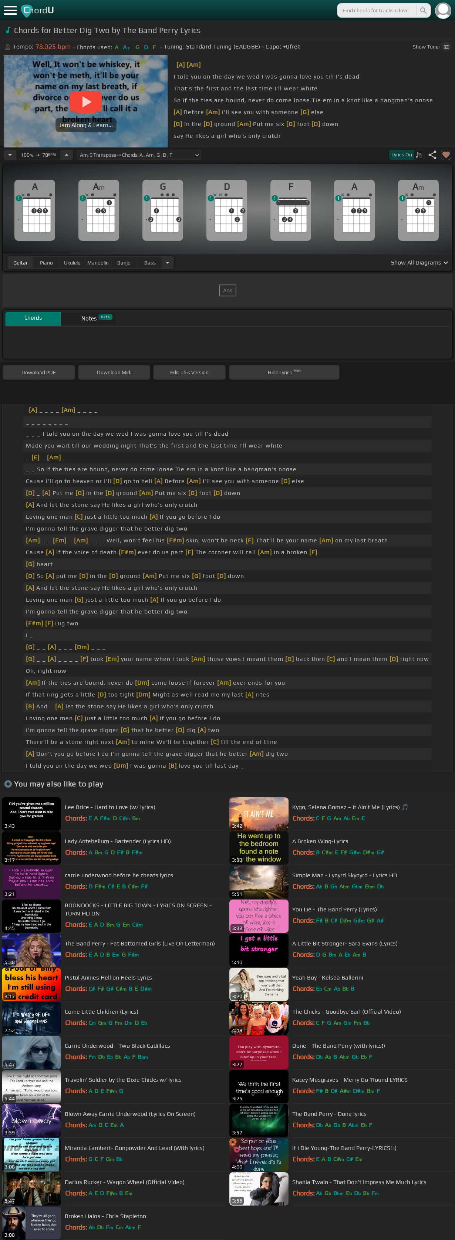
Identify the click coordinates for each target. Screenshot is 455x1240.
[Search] (422, 10)
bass (150, 263)
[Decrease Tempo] (10, 155)
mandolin (98, 263)
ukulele (72, 263)
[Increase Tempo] (66, 155)
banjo (124, 263)
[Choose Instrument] (167, 262)
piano (46, 263)
